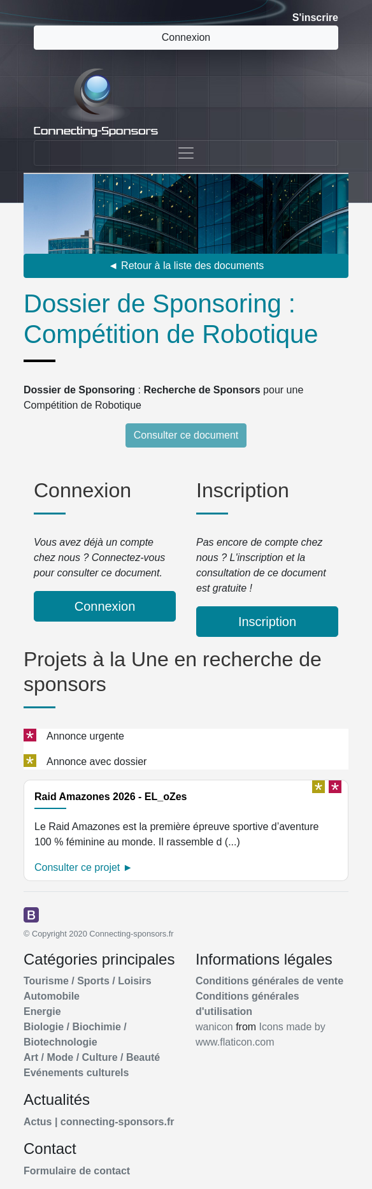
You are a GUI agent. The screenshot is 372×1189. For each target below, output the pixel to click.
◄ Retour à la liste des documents (186, 265)
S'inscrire (315, 17)
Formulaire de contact (77, 1170)
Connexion (186, 37)
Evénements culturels (76, 1072)
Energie (42, 1011)
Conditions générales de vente (269, 980)
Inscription (267, 622)
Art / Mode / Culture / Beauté (92, 1057)
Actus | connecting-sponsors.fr (99, 1121)
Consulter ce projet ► (83, 867)
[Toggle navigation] (186, 153)
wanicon (214, 1026)
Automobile (52, 996)
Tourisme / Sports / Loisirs (88, 980)
